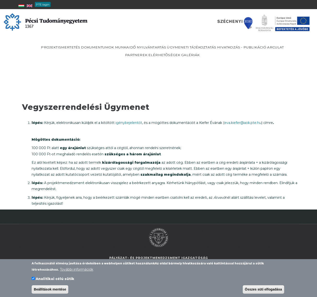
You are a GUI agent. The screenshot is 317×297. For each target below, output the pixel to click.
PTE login (42, 4)
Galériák (237, 66)
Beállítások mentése (50, 290)
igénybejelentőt (128, 123)
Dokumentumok (127, 51)
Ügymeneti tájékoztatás (236, 51)
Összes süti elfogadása (263, 290)
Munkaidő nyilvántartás (176, 51)
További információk (76, 270)
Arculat (145, 66)
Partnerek (171, 66)
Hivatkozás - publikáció (104, 66)
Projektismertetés (83, 51)
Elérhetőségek (205, 66)
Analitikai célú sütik (55, 280)
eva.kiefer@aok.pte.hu (242, 123)
